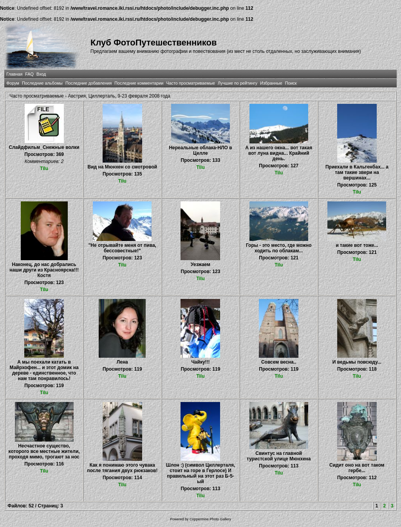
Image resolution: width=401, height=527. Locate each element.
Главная (14, 74)
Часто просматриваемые (190, 83)
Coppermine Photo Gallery (210, 519)
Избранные (271, 83)
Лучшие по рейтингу (237, 83)
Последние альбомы (42, 83)
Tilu (44, 168)
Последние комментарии (138, 83)
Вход (41, 74)
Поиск (291, 83)
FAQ (29, 74)
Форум (12, 83)
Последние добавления (88, 83)
